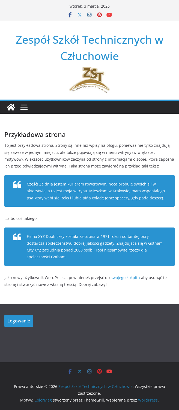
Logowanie (18, 321)
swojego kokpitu (125, 277)
